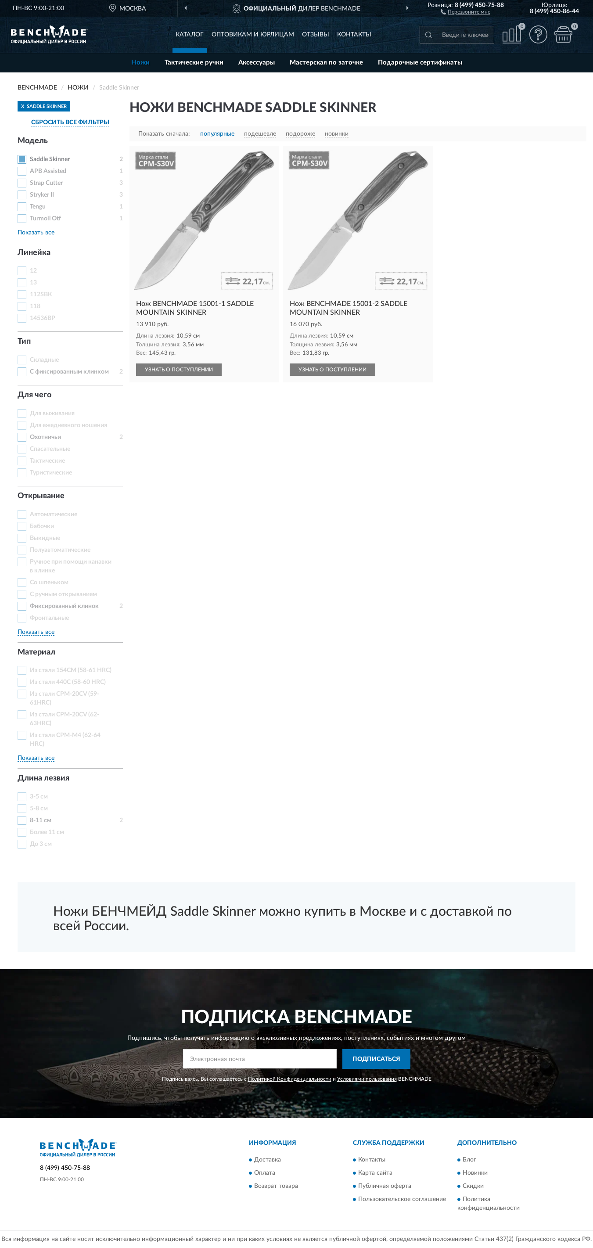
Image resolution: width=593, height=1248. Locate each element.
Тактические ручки (194, 62)
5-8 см (39, 809)
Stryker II (42, 195)
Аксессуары (256, 62)
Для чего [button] (34, 395)
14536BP (42, 318)
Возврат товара (276, 1186)
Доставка (267, 1160)
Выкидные (45, 538)
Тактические (47, 461)
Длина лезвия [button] (43, 778)
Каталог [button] (190, 35)
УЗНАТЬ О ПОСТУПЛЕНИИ (179, 369)
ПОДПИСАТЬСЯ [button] (376, 1059)
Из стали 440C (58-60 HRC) (68, 682)
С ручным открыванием (63, 594)
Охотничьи (45, 437)
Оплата (264, 1173)
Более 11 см (47, 832)
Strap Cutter (46, 183)
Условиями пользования (367, 1079)
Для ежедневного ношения (68, 425)
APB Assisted (48, 171)
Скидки (473, 1186)
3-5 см (39, 797)
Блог (469, 1160)
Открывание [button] (41, 496)
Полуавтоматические (60, 550)
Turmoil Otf (45, 219)
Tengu (38, 207)
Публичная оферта (384, 1186)
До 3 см (41, 844)
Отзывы (315, 35)
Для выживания (52, 413)
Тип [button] (24, 341)
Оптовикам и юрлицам (253, 35)
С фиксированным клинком (69, 372)
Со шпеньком (49, 582)
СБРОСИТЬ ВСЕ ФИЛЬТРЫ (70, 122)
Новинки (475, 1173)
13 (33, 283)
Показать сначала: (164, 134)
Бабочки (42, 526)
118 (35, 306)
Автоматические (53, 514)
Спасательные (50, 449)
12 (33, 271)
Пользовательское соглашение (402, 1200)
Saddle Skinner (50, 159)
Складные (44, 360)
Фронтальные (49, 618)
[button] (465, 11)
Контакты (354, 35)
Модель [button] (33, 141)
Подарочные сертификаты (420, 62)
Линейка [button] (34, 253)
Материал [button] (36, 652)
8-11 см (40, 820)
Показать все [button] (36, 233)
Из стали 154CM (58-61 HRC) (70, 670)
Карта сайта (375, 1173)
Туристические (51, 473)
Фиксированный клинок (64, 606)
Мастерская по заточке (326, 62)
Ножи (140, 62)
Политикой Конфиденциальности (289, 1079)
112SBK (41, 294)
